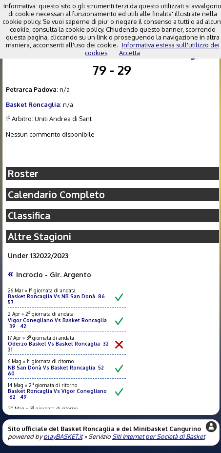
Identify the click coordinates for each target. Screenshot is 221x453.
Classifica (29, 215)
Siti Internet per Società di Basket (158, 436)
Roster (23, 173)
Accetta (129, 53)
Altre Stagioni (39, 236)
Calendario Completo (56, 194)
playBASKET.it (62, 436)
